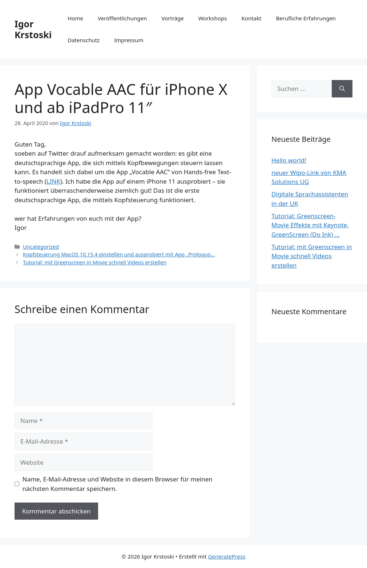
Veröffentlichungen (122, 18)
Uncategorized (41, 246)
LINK (53, 181)
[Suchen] (342, 88)
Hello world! (288, 160)
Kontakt (252, 18)
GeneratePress (226, 556)
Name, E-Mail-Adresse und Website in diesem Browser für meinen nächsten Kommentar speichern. (118, 484)
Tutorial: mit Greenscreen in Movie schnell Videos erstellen (94, 262)
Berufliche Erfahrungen (305, 18)
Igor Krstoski (33, 29)
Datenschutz (84, 40)
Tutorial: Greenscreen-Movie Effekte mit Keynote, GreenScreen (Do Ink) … (310, 225)
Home (75, 18)
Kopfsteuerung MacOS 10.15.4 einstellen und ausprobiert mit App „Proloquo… (119, 254)
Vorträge (172, 18)
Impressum (128, 40)
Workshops (212, 18)
